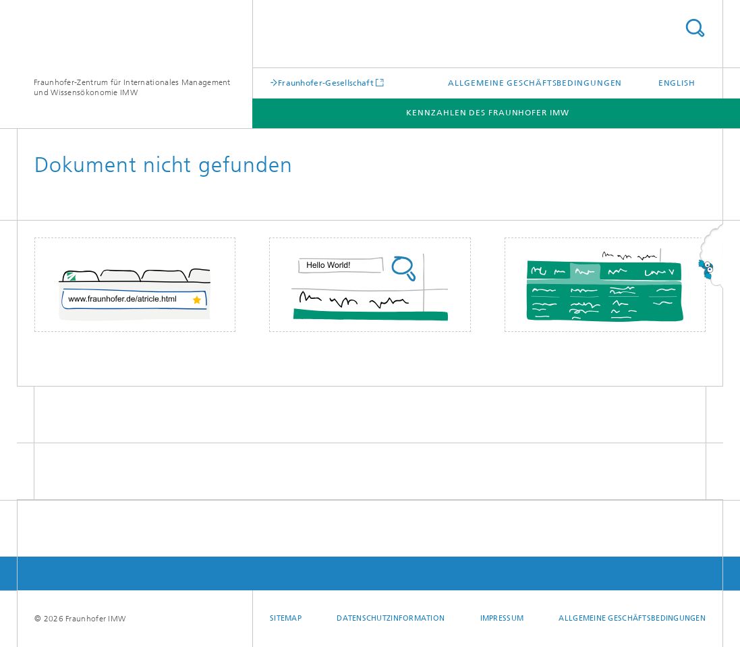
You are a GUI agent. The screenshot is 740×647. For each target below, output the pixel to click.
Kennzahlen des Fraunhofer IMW (487, 112)
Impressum (501, 618)
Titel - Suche (695, 28)
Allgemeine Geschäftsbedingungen (535, 83)
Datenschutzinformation (391, 618)
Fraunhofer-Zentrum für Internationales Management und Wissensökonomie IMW (132, 87)
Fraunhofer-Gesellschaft (326, 82)
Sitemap (286, 618)
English (676, 83)
